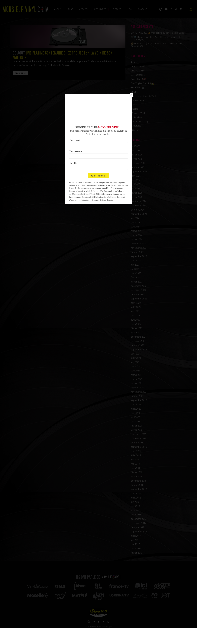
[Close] (131, 95)
